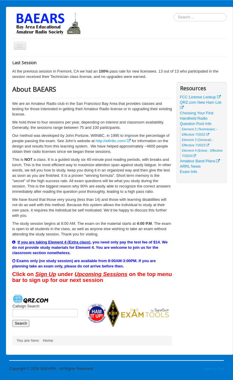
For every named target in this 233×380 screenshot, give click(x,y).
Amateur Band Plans (200, 161)
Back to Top (214, 368)
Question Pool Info (196, 123)
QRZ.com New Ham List (200, 105)
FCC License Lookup (200, 97)
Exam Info (188, 171)
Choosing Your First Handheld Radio (196, 116)
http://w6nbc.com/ (113, 141)
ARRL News (190, 166)
